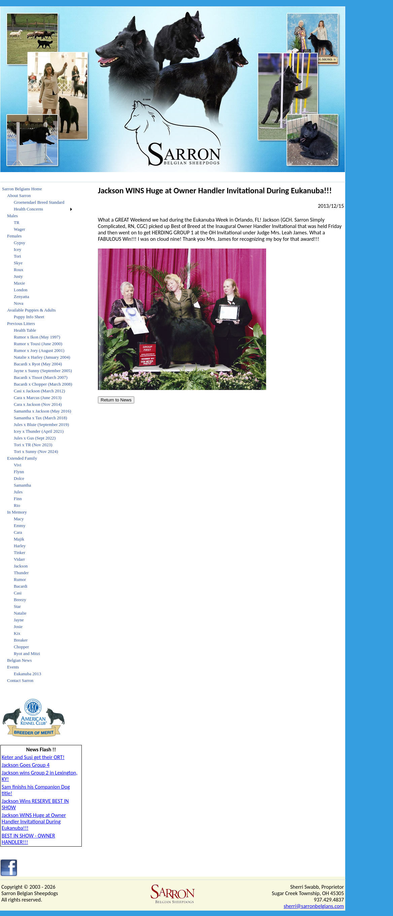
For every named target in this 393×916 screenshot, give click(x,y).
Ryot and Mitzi (27, 653)
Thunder (21, 572)
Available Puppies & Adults (31, 310)
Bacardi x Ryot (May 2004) (38, 363)
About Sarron (19, 195)
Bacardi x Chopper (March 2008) (43, 384)
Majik (19, 539)
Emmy (20, 525)
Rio (17, 505)
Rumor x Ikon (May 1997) (37, 336)
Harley (20, 545)
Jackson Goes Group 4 (25, 765)
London (20, 289)
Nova (18, 303)
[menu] (37, 435)
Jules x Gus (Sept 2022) (35, 437)
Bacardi (20, 586)
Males (12, 215)
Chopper (21, 646)
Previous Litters (21, 323)
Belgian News (19, 660)
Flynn (19, 471)
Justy (18, 276)
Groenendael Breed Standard (39, 202)
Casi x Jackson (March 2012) (39, 390)
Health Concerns (28, 208)
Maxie (19, 283)
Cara (18, 532)
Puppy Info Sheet (29, 316)
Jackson (21, 565)
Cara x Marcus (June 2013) (38, 397)
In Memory (17, 512)
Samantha (22, 485)
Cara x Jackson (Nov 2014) (38, 404)
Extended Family (22, 458)
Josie (18, 626)
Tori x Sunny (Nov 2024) (36, 451)
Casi (18, 592)
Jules (18, 491)
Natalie (20, 613)
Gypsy (19, 242)
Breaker (21, 640)
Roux (18, 269)
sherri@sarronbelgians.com (314, 906)
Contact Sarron (20, 680)
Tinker (19, 552)
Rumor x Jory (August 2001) (39, 350)
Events (13, 666)
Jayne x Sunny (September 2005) (43, 370)
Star (17, 606)
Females (14, 235)
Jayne (19, 619)
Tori (17, 256)
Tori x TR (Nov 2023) (33, 444)
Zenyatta (21, 296)
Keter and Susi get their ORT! (33, 757)
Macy (19, 518)
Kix (17, 633)
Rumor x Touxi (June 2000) (38, 343)
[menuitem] (37, 189)
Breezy (20, 599)
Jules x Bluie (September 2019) (41, 424)
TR (17, 222)
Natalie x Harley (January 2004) (42, 357)
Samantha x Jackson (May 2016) (42, 411)
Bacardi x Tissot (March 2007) (41, 377)
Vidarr (19, 559)
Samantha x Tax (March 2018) (40, 417)
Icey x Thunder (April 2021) (39, 431)
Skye (18, 262)
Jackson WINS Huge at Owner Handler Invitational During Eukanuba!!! (34, 821)
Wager (19, 229)
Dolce (19, 478)
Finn (18, 498)
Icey (17, 249)
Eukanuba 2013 (27, 673)
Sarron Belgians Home (22, 188)
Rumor (20, 579)
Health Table (25, 330)
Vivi (17, 464)
